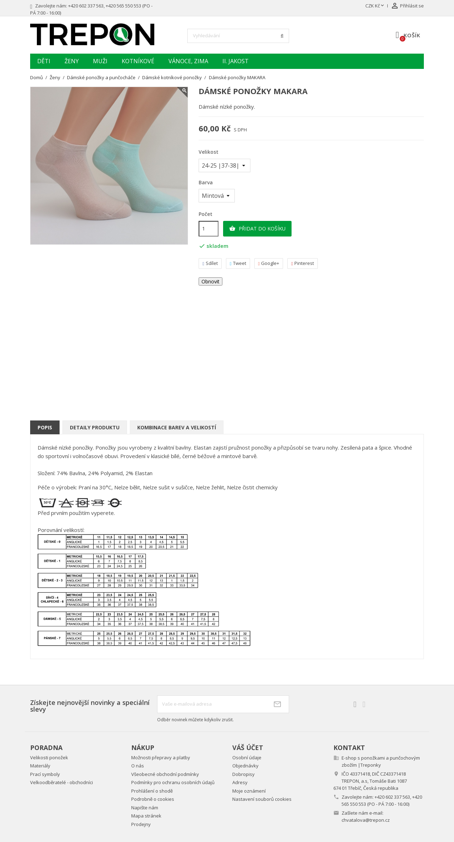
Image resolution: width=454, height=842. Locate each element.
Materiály (40, 765)
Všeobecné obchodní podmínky (165, 774)
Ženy (72, 61)
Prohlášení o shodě (152, 791)
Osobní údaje (246, 757)
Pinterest (302, 263)
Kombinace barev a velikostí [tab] (176, 427)
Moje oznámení (249, 791)
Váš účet (247, 747)
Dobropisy (243, 774)
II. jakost (235, 61)
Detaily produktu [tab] (95, 427)
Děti (43, 61)
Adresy (240, 782)
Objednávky (245, 765)
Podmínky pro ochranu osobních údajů (173, 782)
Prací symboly (45, 774)
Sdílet (210, 263)
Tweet (238, 263)
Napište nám (144, 807)
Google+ (268, 263)
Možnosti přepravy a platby (160, 757)
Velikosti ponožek (49, 757)
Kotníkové (138, 61)
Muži (100, 61)
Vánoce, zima (188, 61)
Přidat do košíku (257, 228)
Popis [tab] (45, 427)
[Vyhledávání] (238, 36)
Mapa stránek (146, 816)
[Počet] (208, 229)
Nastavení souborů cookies (262, 799)
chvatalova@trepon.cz (366, 820)
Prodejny (141, 824)
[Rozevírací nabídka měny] (375, 6)
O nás (137, 765)
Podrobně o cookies (152, 799)
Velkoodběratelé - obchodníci (61, 782)
